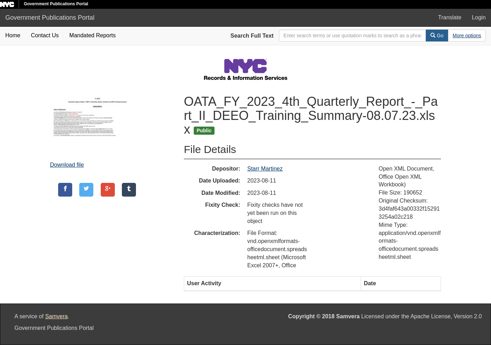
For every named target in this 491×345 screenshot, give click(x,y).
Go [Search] (436, 35)
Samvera (56, 316)
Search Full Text (251, 36)
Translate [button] (449, 17)
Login (479, 17)
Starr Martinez (264, 169)
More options (467, 35)
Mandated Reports (92, 35)
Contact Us (45, 35)
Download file (67, 165)
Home (12, 35)
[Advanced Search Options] (467, 35)
